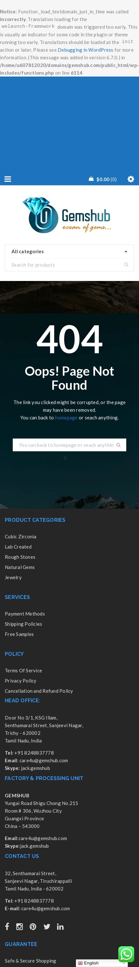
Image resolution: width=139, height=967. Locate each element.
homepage (66, 417)
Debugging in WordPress (85, 50)
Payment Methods (25, 613)
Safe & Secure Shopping (30, 960)
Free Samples (19, 634)
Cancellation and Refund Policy (39, 691)
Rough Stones (20, 557)
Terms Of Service (23, 670)
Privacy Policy (21, 680)
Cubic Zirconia (21, 536)
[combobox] (69, 251)
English (88, 963)
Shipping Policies (23, 624)
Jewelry (13, 577)
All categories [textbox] (27, 251)
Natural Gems (20, 567)
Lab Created (18, 547)
